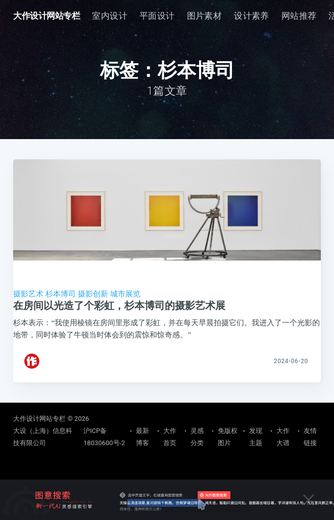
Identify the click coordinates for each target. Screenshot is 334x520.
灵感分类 (197, 437)
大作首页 (169, 437)
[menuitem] (109, 16)
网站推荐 (299, 16)
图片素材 (204, 16)
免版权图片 (227, 437)
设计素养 (251, 16)
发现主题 (255, 437)
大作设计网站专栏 (46, 16)
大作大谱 (283, 437)
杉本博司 (60, 293)
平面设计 (157, 16)
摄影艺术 (28, 293)
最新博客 (142, 437)
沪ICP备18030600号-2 (104, 437)
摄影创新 (93, 293)
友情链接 (310, 437)
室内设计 (109, 16)
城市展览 (125, 293)
